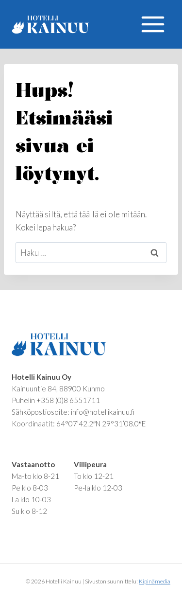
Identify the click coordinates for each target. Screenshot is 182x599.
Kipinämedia (154, 581)
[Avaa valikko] (152, 24)
